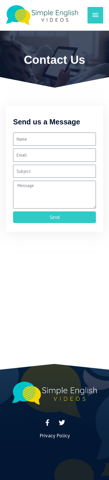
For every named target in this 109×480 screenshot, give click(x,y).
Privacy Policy (55, 435)
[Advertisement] (54, 306)
